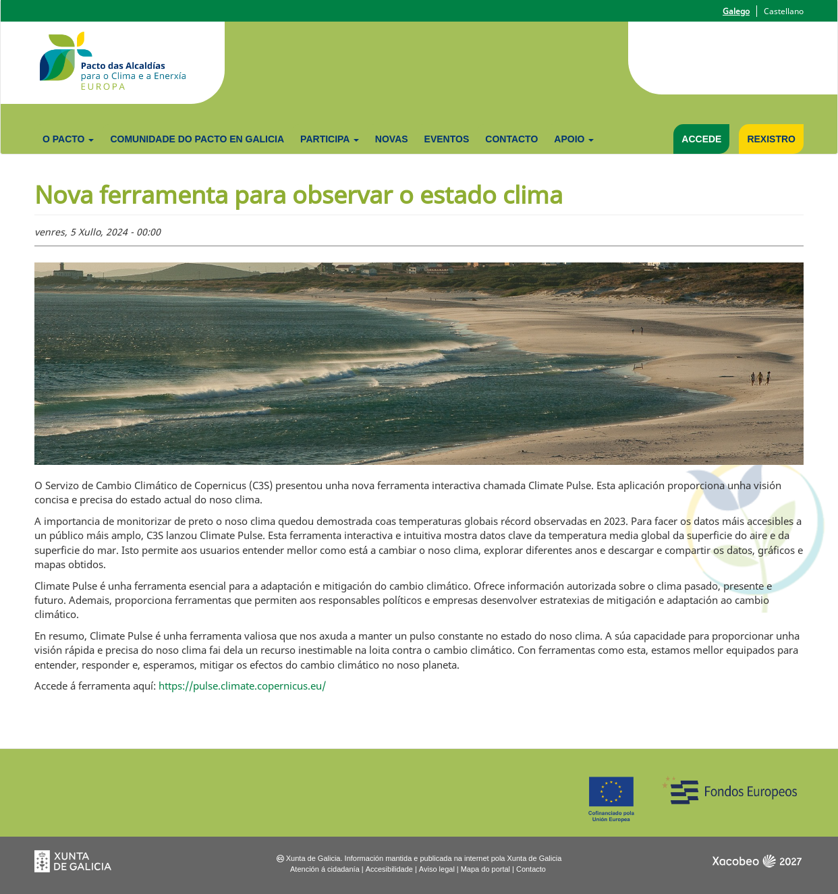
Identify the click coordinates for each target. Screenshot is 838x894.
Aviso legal (437, 869)
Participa (329, 139)
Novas (391, 139)
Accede (701, 139)
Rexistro (771, 139)
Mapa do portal (485, 869)
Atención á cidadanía (325, 869)
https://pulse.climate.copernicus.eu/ (242, 685)
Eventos (447, 139)
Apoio (574, 139)
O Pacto (68, 139)
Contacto (511, 139)
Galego (736, 11)
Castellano (784, 11)
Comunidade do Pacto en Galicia (197, 139)
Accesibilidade (389, 869)
